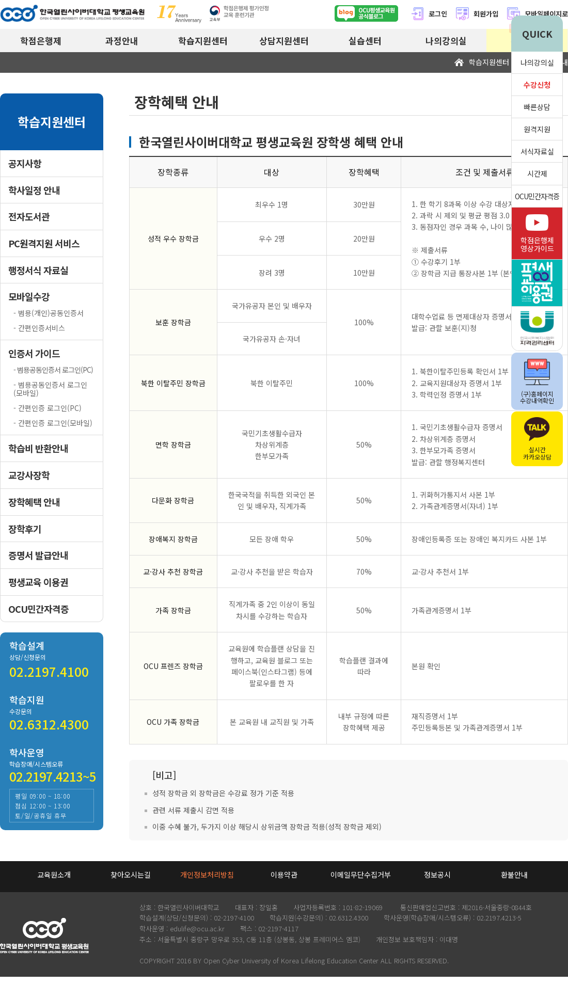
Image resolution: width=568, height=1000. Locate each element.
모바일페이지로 (546, 14)
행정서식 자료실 (38, 270)
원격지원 (537, 129)
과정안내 (121, 40)
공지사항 (24, 163)
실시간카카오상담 (537, 439)
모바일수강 (29, 296)
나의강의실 (446, 40)
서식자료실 (537, 151)
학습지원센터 (203, 40)
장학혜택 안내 (34, 502)
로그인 (429, 14)
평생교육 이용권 (38, 582)
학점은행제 (40, 40)
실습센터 (365, 40)
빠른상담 (537, 107)
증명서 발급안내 (38, 555)
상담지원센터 (284, 40)
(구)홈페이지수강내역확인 (537, 381)
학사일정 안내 (34, 190)
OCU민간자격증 (38, 609)
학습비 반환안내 (38, 448)
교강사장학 (29, 475)
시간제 (537, 173)
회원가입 (476, 14)
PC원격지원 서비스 (44, 243)
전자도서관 (29, 216)
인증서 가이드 (34, 353)
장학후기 (24, 528)
